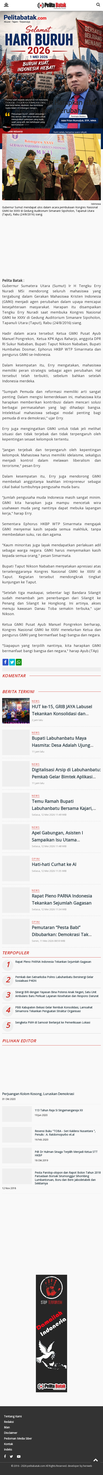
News (36, 701)
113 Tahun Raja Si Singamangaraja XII (59, 1110)
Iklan (7, 1427)
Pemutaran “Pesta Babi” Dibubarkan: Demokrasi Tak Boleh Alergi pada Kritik (60, 934)
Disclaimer (10, 1433)
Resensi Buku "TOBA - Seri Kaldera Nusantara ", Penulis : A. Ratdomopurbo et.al (65, 1132)
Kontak (8, 1444)
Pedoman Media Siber (18, 1438)
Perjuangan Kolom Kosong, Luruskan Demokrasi (38, 1094)
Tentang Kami (13, 1416)
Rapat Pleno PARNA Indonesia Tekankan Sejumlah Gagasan (53, 962)
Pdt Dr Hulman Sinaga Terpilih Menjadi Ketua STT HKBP (66, 1153)
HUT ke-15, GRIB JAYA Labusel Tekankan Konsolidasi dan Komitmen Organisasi (62, 713)
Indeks (8, 1449)
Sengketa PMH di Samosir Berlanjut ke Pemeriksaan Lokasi (52, 1022)
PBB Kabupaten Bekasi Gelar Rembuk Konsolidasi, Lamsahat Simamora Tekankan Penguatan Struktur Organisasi (53, 1009)
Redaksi (9, 1422)
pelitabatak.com (36, 1466)
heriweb (87, 1466)
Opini (36, 858)
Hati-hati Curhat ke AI (54, 864)
